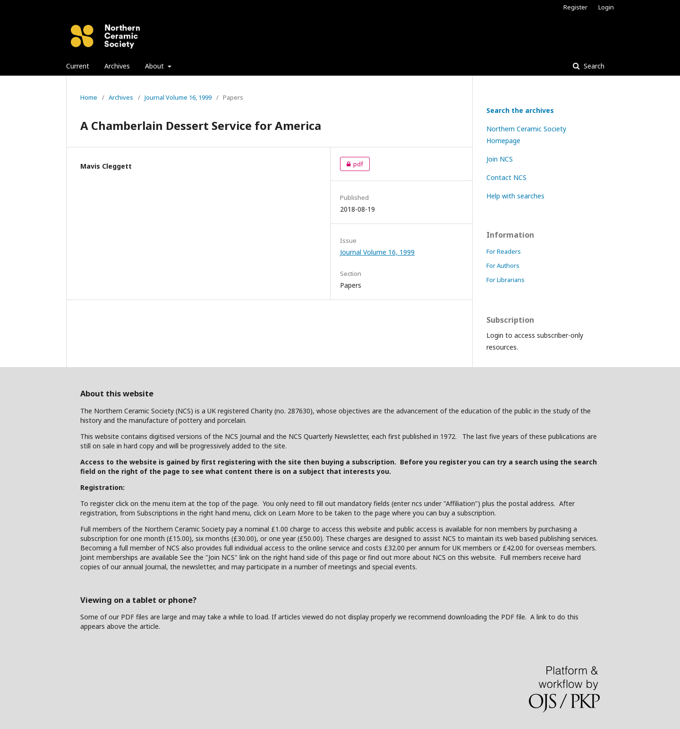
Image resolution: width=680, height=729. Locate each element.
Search (593, 65)
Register (575, 7)
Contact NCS (506, 177)
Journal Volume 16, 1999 (178, 97)
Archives (117, 65)
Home (88, 97)
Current (77, 65)
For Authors (502, 265)
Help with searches (515, 195)
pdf (351, 164)
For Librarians (505, 279)
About (155, 65)
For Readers (503, 251)
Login (606, 7)
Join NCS (499, 158)
